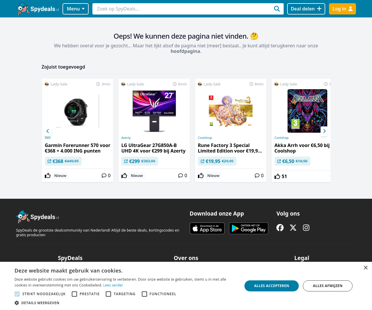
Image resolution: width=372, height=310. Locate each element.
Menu (76, 9)
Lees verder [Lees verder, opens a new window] (113, 285)
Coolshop (205, 138)
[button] (125, 303)
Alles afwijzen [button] (328, 285)
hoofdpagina (185, 51)
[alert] (186, 286)
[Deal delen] (306, 9)
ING (48, 138)
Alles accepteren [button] (271, 285)
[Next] (324, 131)
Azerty (126, 138)
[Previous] (47, 131)
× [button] (365, 268)
